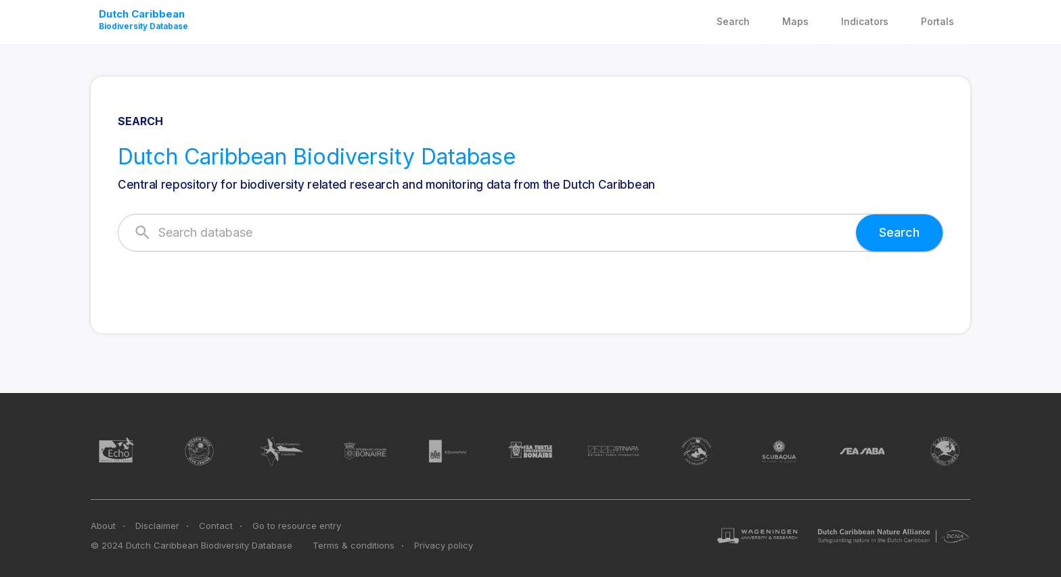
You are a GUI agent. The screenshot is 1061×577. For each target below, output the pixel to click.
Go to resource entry (296, 525)
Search (733, 21)
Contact (216, 525)
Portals (937, 21)
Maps (795, 21)
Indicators (864, 21)
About (103, 525)
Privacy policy (443, 545)
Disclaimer (157, 525)
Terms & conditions (353, 545)
